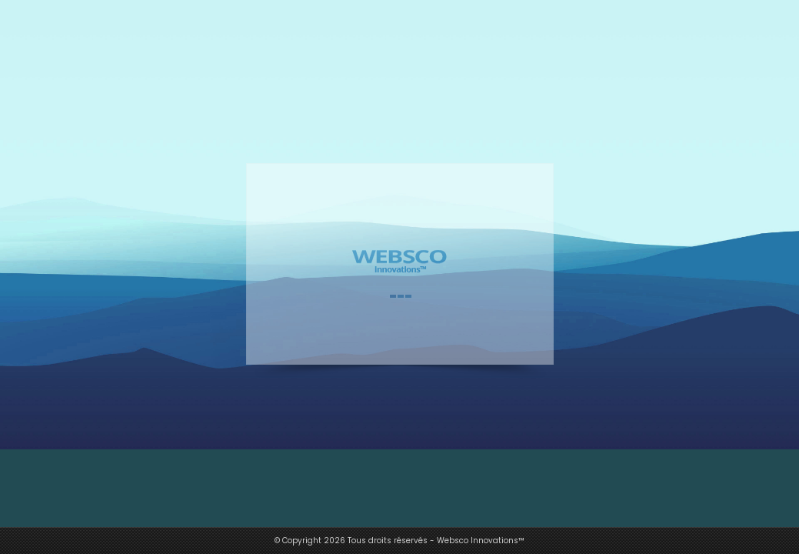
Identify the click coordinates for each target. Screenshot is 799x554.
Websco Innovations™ (480, 540)
